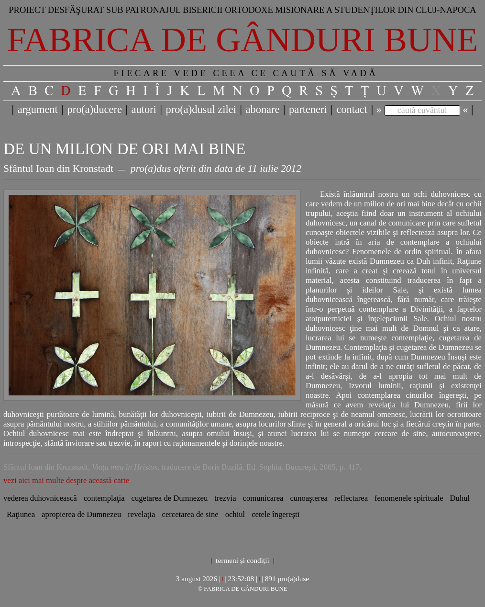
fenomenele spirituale (409, 498)
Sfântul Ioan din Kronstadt (58, 168)
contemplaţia (104, 498)
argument (38, 109)
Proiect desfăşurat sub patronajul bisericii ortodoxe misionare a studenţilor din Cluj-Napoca (242, 10)
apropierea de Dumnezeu (81, 514)
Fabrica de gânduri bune (242, 40)
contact (351, 109)
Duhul (460, 498)
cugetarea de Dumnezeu (170, 498)
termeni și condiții (242, 560)
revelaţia (141, 514)
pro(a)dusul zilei (200, 109)
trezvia (225, 498)
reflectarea (351, 498)
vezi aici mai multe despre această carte (66, 480)
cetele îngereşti (275, 514)
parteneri (308, 109)
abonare (263, 109)
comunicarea (263, 498)
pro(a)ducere (94, 109)
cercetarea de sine (190, 514)
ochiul (235, 514)
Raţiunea (21, 514)
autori (144, 109)
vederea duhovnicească (40, 498)
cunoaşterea (308, 498)
